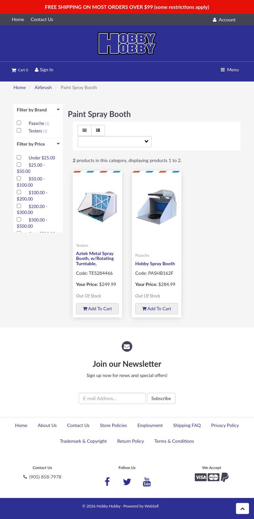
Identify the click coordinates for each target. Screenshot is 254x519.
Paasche (37, 123)
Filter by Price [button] (38, 144)
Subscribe (161, 398)
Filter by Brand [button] (38, 109)
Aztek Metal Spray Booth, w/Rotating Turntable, (95, 258)
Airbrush (43, 87)
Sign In (44, 69)
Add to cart (97, 308)
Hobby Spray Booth (155, 263)
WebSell (151, 506)
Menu (230, 69)
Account (224, 19)
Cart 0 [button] (20, 70)
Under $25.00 (42, 157)
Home (19, 87)
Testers (36, 130)
